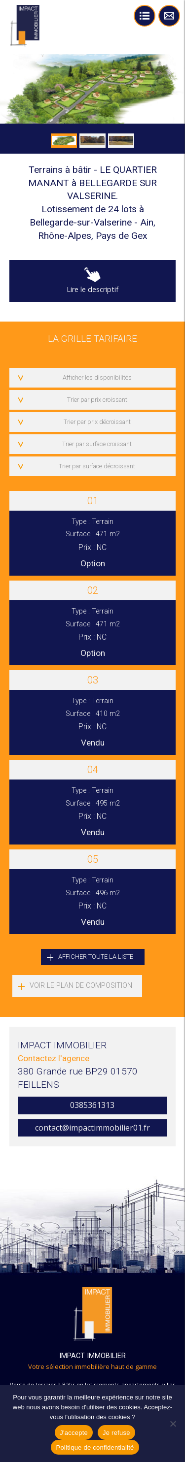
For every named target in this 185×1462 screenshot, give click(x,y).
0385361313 (92, 1105)
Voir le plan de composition (81, 985)
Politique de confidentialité (95, 1447)
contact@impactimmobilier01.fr (92, 1127)
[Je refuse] (173, 1424)
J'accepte (74, 1432)
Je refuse (116, 1432)
